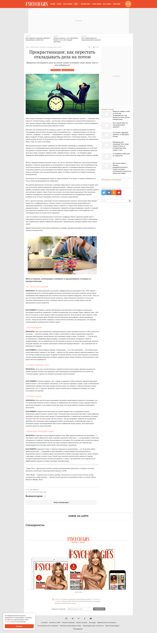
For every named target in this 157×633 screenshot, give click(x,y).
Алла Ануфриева (34, 490)
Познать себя (55, 70)
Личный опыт (85, 4)
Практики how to (67, 70)
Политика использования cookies (70, 626)
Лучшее (52, 4)
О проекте (44, 623)
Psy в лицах (107, 4)
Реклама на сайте (55, 623)
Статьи (59, 4)
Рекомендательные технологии (93, 626)
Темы (76, 4)
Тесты (128, 4)
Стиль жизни (96, 4)
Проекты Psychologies (112, 626)
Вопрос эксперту (81, 623)
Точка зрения (67, 4)
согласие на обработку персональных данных (76, 600)
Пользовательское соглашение (48, 626)
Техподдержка (77, 629)
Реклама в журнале (68, 623)
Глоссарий (116, 4)
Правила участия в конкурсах (106, 623)
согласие (8, 621)
